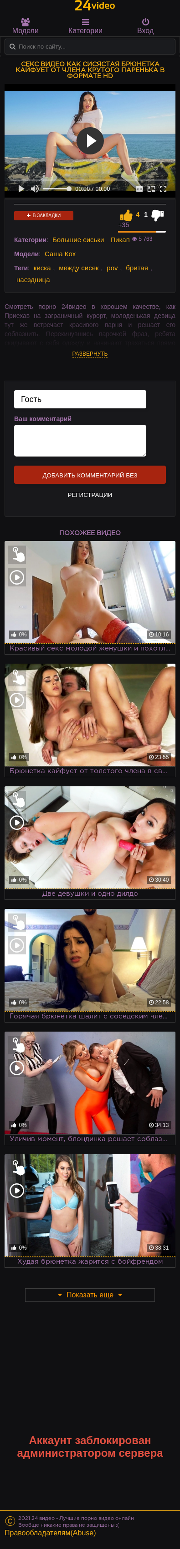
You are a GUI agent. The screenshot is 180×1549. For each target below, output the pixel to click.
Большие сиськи (78, 239)
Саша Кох (60, 254)
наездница (33, 279)
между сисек (78, 268)
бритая (137, 268)
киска (42, 268)
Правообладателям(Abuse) (50, 1533)
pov (112, 268)
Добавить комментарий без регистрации (89, 478)
